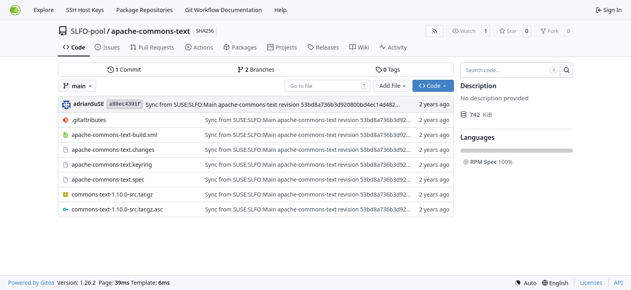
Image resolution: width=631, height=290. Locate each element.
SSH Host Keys (85, 10)
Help (280, 10)
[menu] (525, 283)
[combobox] (327, 86)
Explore (44, 10)
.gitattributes (89, 120)
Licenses (591, 282)
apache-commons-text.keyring (112, 164)
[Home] (15, 10)
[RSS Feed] (434, 31)
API (618, 282)
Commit (124, 69)
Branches (255, 69)
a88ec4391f (124, 104)
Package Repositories (144, 10)
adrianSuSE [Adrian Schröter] (88, 104)
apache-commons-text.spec (108, 179)
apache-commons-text (150, 31)
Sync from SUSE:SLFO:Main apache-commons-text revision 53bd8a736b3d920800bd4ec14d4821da (275, 104)
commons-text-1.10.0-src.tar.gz (112, 194)
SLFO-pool (88, 31)
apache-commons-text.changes (113, 149)
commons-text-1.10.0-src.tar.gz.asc (117, 209)
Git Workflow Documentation (223, 10)
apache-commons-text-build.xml (114, 135)
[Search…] (566, 70)
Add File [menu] (393, 85)
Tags (387, 69)
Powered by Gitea (31, 282)
